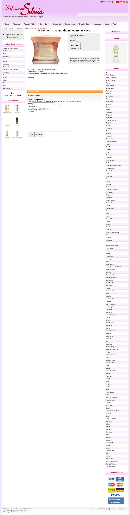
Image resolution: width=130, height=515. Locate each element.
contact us (92, 62)
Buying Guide (70, 24)
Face (11, 28)
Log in (99, 2)
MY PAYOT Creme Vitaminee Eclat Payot (64, 30)
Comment (31, 111)
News (107, 24)
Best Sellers (44, 24)
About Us (16, 24)
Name (30, 103)
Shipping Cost (84, 24)
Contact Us (57, 24)
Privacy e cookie (116, 509)
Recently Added (30, 24)
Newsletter (116, 31)
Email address (32, 106)
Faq (114, 24)
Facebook (97, 24)
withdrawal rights (104, 509)
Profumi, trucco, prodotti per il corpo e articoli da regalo (23, 17)
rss (124, 509)
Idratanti (19, 28)
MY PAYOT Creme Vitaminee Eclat (35, 28)
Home (7, 24)
